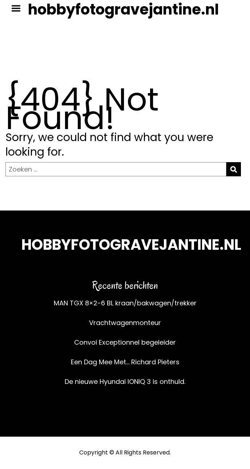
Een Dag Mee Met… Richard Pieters (125, 361)
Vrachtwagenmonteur (125, 322)
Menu (18, 8)
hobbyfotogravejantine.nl (123, 9)
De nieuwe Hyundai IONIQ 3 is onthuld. (125, 381)
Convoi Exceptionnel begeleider (125, 342)
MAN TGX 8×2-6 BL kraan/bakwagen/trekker (125, 303)
